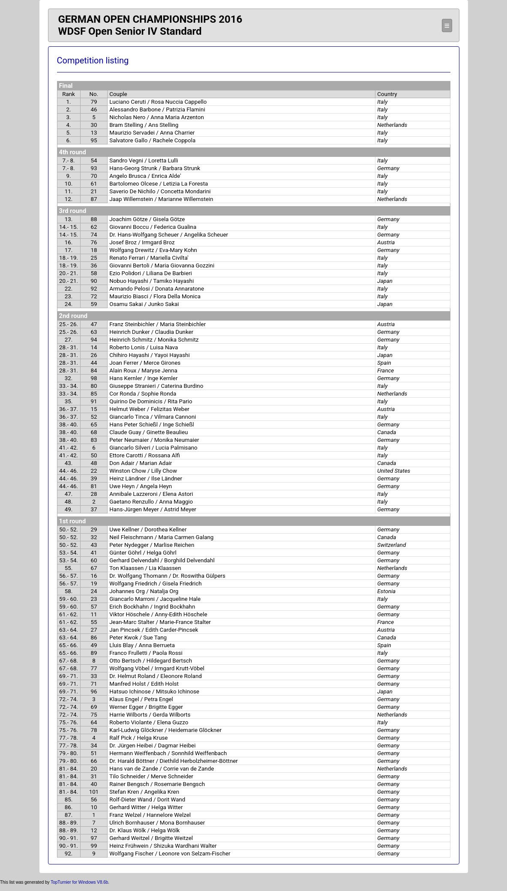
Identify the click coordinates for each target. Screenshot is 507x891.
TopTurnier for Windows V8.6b (79, 882)
